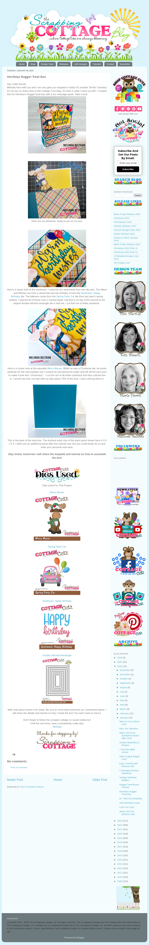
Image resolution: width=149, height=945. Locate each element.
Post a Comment (19, 767)
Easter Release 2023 (124, 234)
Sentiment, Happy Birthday (57, 601)
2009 (120, 881)
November (125, 674)
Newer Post (15, 780)
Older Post (100, 780)
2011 (120, 872)
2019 (120, 838)
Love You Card (126, 807)
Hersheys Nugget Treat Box (127, 792)
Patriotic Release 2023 (125, 226)
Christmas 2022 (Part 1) (125, 252)
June (122, 696)
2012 (120, 868)
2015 (120, 855)
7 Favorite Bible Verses (127, 750)
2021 (120, 829)
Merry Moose (54, 368)
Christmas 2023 (121, 218)
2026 (120, 657)
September (125, 683)
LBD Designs (80, 64)
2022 (120, 825)
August (123, 687)
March (123, 709)
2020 (120, 833)
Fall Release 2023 (123, 222)
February (124, 713)
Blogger (80, 937)
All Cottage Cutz (122, 262)
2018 (120, 842)
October (124, 678)
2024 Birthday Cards (129, 803)
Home (22, 64)
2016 (120, 851)
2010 (120, 877)
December (125, 670)
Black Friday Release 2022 (127, 244)
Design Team (47, 64)
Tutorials (97, 64)
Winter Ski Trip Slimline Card (127, 812)
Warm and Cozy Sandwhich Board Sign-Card (129, 735)
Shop (32, 64)
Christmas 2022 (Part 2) (125, 248)
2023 (120, 820)
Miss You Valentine (128, 728)
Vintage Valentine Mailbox (128, 778)
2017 (120, 846)
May (122, 700)
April (122, 704)
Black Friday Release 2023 (127, 214)
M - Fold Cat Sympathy (130, 798)
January (124, 717)
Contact (110, 64)
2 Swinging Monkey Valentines (129, 771)
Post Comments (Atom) (32, 786)
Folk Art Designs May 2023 (127, 230)
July (122, 691)
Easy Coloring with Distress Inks (128, 764)
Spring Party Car (65, 296)
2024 (120, 666)
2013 (120, 864)
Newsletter (125, 64)
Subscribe (128, 169)
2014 (120, 859)
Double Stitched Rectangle (56, 655)
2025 (120, 662)
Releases (64, 64)
